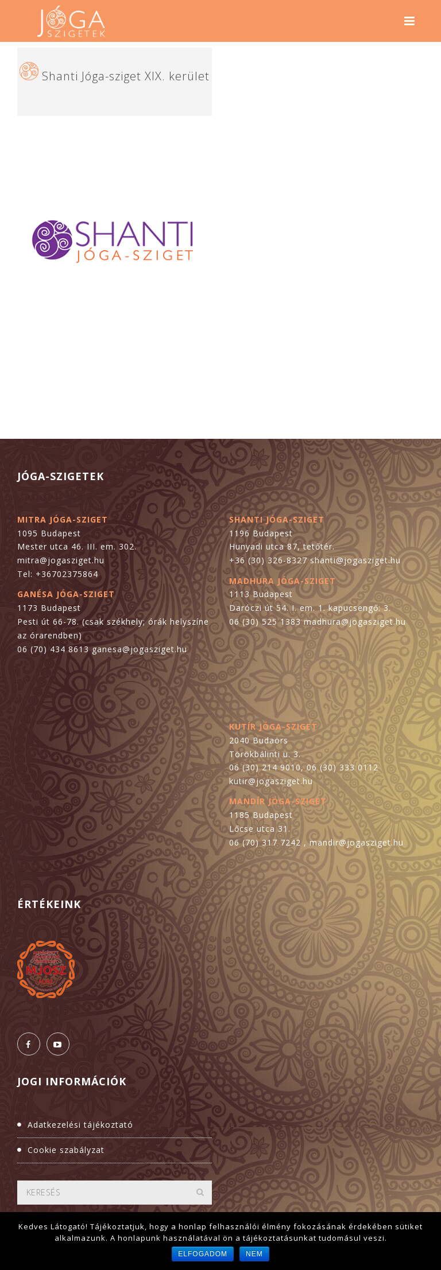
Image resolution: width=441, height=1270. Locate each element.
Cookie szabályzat (66, 1149)
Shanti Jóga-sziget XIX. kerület (126, 76)
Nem (254, 1254)
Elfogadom (202, 1254)
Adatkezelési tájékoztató (80, 1124)
